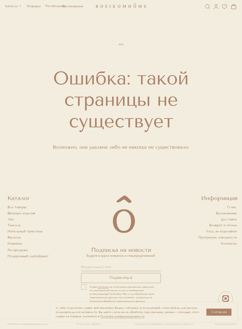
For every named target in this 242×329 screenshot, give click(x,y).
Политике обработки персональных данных (117, 301)
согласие (103, 286)
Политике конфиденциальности (122, 316)
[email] (121, 267)
